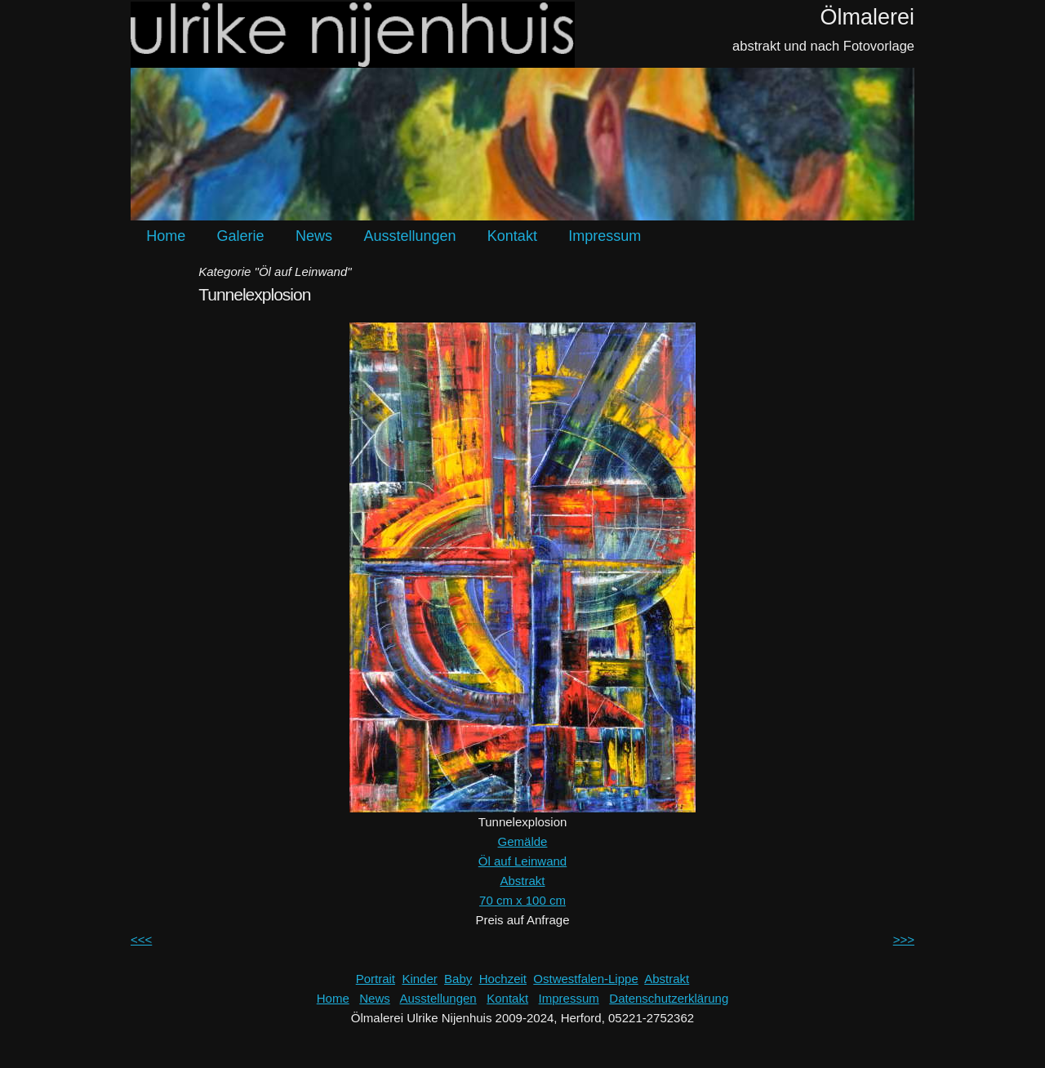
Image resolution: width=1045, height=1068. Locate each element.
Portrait (375, 979)
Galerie (241, 236)
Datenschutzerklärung (668, 998)
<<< (141, 939)
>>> (903, 939)
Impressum (604, 236)
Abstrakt (522, 881)
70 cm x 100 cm (522, 900)
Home (165, 236)
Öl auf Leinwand (522, 861)
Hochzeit (503, 979)
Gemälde (523, 841)
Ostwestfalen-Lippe (585, 979)
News (314, 236)
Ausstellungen (409, 236)
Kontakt (512, 236)
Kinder (419, 979)
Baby (458, 979)
